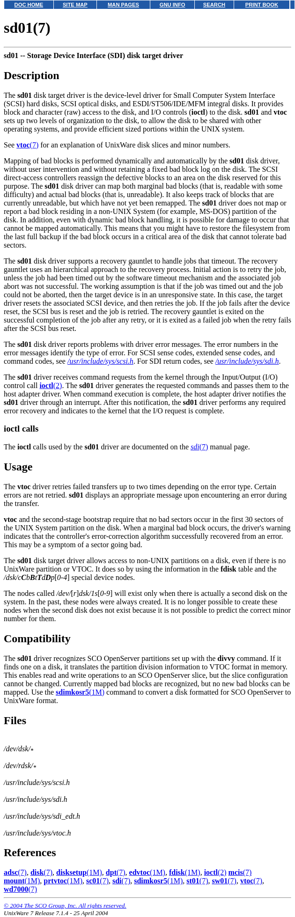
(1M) (80, 692)
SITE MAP (75, 4)
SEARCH (214, 4)
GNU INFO (172, 4)
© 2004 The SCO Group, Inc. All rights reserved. (65, 905)
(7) (27, 145)
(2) (50, 385)
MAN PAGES (123, 4)
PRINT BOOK (261, 4)
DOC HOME (29, 4)
